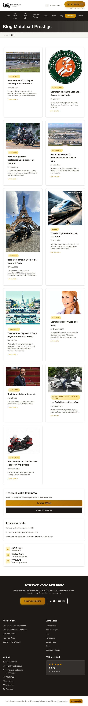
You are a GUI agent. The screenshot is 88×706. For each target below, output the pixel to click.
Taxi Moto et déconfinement (21, 394)
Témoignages (8, 685)
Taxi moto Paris (9, 634)
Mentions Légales (53, 650)
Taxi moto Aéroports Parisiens (15, 630)
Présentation (51, 626)
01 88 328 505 (75, 4)
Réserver (70, 16)
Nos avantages (52, 630)
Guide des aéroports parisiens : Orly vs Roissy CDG (63, 157)
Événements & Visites (12, 642)
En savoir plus (62, 701)
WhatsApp (8, 677)
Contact (80, 16)
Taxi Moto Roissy (36, 16)
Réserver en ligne (44, 510)
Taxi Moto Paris (15, 16)
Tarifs (54, 16)
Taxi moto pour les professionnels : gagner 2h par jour (21, 160)
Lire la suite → (13, 99)
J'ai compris (76, 701)
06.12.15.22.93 (80, 9)
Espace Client (52, 5)
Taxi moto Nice (9, 638)
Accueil (7, 16)
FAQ (48, 634)
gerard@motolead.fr (12, 666)
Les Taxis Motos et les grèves (65, 402)
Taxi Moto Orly (25, 16)
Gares (46, 16)
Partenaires (50, 638)
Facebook (8, 689)
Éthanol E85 (51, 642)
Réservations (8, 681)
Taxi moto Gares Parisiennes (14, 626)
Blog (61, 16)
